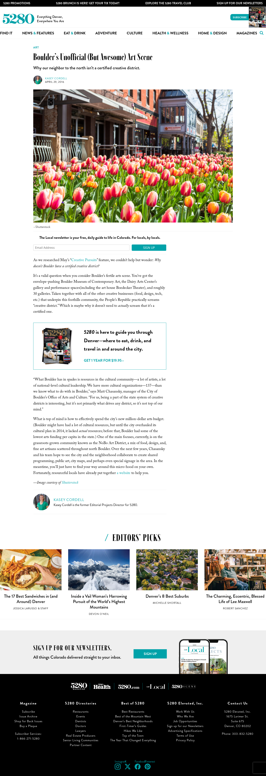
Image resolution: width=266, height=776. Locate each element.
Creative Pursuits (84, 260)
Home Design (212, 33)
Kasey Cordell (56, 78)
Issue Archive (28, 716)
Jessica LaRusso (25, 608)
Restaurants (81, 711)
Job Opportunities (185, 721)
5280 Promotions (16, 3)
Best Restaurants (133, 711)
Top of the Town (133, 735)
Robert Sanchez (235, 608)
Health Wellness (170, 33)
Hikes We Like (133, 731)
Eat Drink (75, 33)
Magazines (246, 33)
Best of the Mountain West (133, 716)
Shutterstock (70, 483)
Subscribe (240, 17)
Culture (135, 33)
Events (80, 716)
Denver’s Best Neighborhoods (133, 721)
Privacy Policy (185, 740)
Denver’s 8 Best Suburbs (167, 596)
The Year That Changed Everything (133, 740)
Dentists (80, 721)
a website (123, 473)
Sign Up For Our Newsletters (240, 3)
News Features (38, 33)
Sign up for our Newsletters (185, 726)
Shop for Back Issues (28, 721)
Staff (44, 608)
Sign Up (149, 248)
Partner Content (81, 745)
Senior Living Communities (80, 740)
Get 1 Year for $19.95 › (103, 360)
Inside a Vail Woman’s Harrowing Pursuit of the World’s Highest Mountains (99, 601)
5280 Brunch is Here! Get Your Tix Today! (88, 3)
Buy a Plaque (28, 726)
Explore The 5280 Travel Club (168, 3)
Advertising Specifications (185, 731)
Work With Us (185, 711)
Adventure (106, 33)
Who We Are (185, 716)
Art (36, 47)
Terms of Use (185, 735)
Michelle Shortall (167, 603)
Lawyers (80, 731)
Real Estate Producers (81, 735)
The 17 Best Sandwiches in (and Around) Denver (31, 599)
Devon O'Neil (99, 614)
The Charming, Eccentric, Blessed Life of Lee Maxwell (235, 599)
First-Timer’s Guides (133, 726)
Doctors (80, 726)
